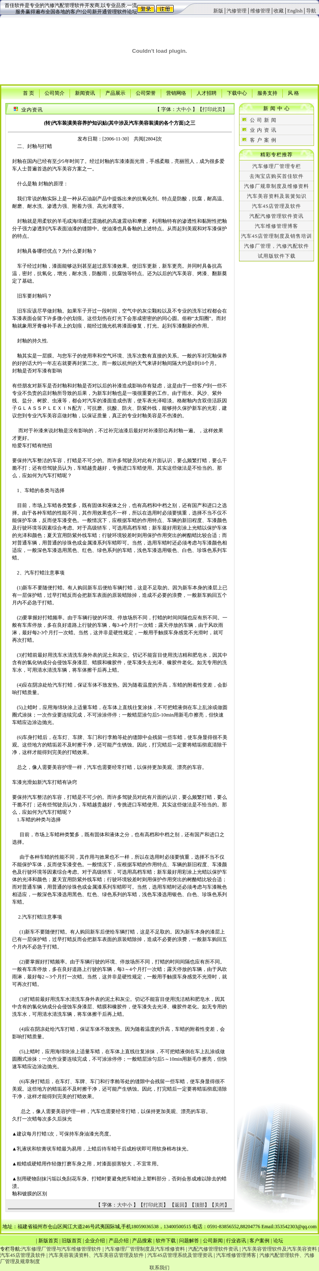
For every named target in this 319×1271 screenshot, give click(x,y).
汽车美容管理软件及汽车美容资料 (279, 1249)
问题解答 (189, 1241)
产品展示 (115, 93)
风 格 (293, 93)
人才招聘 (207, 93)
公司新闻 (213, 1241)
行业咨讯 (236, 1241)
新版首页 (48, 1241)
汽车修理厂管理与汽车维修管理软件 (61, 1249)
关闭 (219, 1205)
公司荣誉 (146, 93)
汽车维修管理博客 (276, 226)
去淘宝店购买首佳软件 (276, 176)
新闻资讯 (85, 93)
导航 (311, 11)
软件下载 (166, 1241)
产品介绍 (119, 1241)
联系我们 (159, 1268)
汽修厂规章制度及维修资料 (276, 186)
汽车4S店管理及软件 (277, 206)
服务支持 (267, 93)
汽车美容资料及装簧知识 (277, 196)
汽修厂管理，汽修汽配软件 (276, 246)
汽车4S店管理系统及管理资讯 (180, 1255)
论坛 (278, 1241)
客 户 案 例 (263, 140)
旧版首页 (72, 1241)
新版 (218, 11)
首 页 (28, 93)
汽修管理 (237, 11)
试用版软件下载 (277, 256)
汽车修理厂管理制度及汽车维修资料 (145, 1249)
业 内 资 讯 (263, 130)
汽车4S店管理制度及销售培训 (276, 236)
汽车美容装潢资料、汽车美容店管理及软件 (96, 1255)
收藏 (279, 11)
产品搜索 (142, 1241)
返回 (179, 1205)
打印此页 (212, 109)
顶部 (199, 1205)
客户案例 (259, 1241)
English (295, 11)
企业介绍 (95, 1241)
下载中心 (237, 93)
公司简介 (55, 93)
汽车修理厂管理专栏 (276, 166)
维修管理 (260, 11)
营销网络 (176, 93)
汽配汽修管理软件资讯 (276, 216)
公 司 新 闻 (263, 120)
